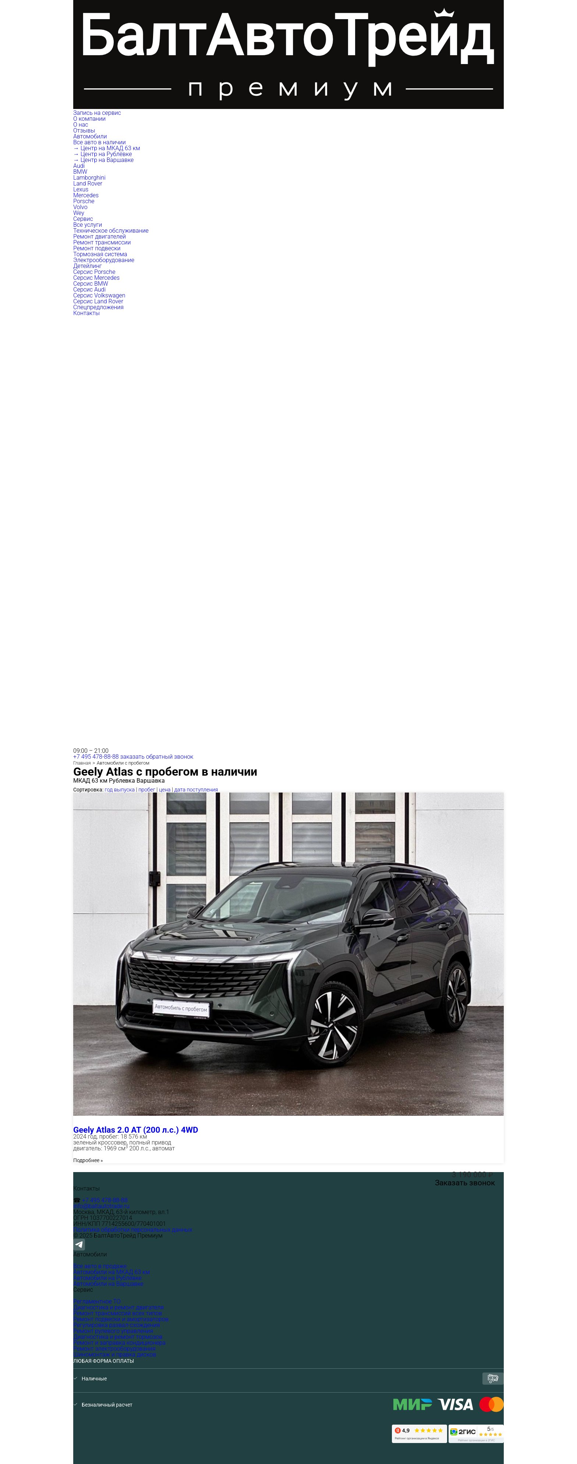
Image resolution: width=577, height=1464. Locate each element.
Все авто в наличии (99, 142)
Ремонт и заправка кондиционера (119, 1342)
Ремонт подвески (96, 248)
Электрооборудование (103, 260)
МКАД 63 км (90, 780)
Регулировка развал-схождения (116, 1325)
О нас (80, 124)
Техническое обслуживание (111, 230)
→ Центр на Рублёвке (102, 154)
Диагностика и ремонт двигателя (118, 1307)
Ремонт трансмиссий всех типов (117, 1313)
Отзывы (84, 130)
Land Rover (87, 183)
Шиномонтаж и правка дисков (114, 1354)
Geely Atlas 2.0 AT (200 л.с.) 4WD (135, 1130)
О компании (90, 118)
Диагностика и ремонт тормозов (117, 1336)
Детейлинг (87, 265)
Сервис (84, 218)
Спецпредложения (98, 307)
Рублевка (122, 780)
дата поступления (196, 790)
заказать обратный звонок (157, 756)
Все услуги (87, 224)
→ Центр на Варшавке (103, 159)
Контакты (86, 313)
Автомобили (90, 136)
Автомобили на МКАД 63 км (111, 1272)
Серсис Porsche (94, 271)
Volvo (80, 207)
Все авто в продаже (100, 1266)
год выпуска (120, 790)
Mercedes (86, 195)
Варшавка (151, 780)
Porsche (84, 201)
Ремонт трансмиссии (102, 242)
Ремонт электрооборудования (114, 1348)
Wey (78, 212)
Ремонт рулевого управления (113, 1330)
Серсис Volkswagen (99, 295)
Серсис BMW (90, 283)
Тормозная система (100, 254)
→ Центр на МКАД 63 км (106, 148)
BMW (80, 171)
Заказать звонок (465, 1183)
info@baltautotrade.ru (101, 1206)
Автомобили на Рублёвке (107, 1277)
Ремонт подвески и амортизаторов (121, 1319)
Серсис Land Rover (98, 301)
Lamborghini (89, 177)
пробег (146, 790)
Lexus (80, 189)
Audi (79, 165)
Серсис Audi (89, 289)
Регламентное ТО (97, 1301)
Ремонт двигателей (99, 236)
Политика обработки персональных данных (132, 1229)
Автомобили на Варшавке (108, 1283)
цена (164, 790)
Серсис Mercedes (96, 277)
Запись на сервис (97, 112)
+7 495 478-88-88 (96, 756)
